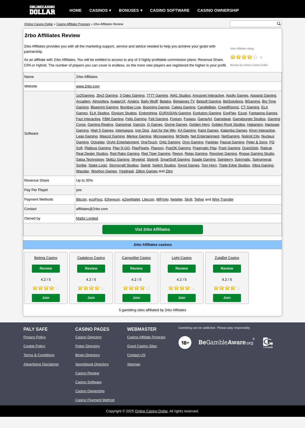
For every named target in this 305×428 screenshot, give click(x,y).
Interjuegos (124, 130)
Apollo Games (237, 95)
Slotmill (152, 159)
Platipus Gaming (97, 148)
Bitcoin (81, 199)
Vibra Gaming (263, 165)
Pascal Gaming (232, 142)
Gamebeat (222, 119)
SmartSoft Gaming (175, 159)
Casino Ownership (218, 10)
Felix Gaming (136, 119)
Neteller (177, 199)
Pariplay (211, 142)
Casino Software (170, 10)
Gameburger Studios (249, 119)
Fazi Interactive (88, 119)
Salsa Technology (90, 159)
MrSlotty (182, 136)
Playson (157, 148)
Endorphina (148, 113)
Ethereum (112, 199)
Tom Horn (209, 165)
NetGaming (230, 136)
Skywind (138, 159)
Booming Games (156, 107)
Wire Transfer (223, 199)
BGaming (252, 101)
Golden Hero (199, 124)
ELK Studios (99, 113)
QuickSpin (250, 148)
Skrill (188, 199)
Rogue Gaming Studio (256, 153)
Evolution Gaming (207, 113)
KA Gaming (187, 130)
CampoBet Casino (136, 258)
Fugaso (190, 119)
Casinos (98, 10)
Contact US (136, 355)
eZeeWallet (131, 199)
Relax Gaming (196, 153)
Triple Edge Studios (234, 165)
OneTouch (149, 142)
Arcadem (83, 101)
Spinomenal (261, 159)
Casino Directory (88, 337)
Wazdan (82, 171)
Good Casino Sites (142, 346)
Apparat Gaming (263, 95)
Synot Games (189, 165)
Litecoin (148, 199)
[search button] (279, 23)
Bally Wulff (149, 101)
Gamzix (139, 124)
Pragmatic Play (204, 148)
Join (45, 298)
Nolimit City (250, 136)
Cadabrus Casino (91, 258)
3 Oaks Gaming (132, 95)
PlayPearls (140, 148)
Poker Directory (87, 346)
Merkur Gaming (139, 136)
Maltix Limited (87, 218)
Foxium (176, 119)
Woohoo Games (104, 171)
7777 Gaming (157, 95)
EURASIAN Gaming (175, 113)
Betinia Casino (46, 258)
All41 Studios (180, 95)
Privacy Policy (34, 337)
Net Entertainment (205, 136)
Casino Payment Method (94, 400)
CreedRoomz (228, 107)
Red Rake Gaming (124, 153)
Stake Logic (97, 165)
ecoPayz (96, 199)
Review (46, 268)
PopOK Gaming (178, 148)
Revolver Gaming (223, 153)
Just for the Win (163, 130)
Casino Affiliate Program (146, 337)
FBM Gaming (112, 119)
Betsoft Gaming (208, 101)
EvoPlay (229, 113)
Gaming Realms (101, 124)
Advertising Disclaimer (41, 364)
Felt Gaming (158, 119)
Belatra (165, 101)
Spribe (81, 165)
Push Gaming (229, 148)
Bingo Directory (87, 355)
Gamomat (123, 124)
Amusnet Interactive (208, 95)
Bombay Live (130, 107)
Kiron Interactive (262, 130)
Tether (199, 199)
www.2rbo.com (88, 86)
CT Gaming (250, 107)
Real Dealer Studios (92, 153)
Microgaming (163, 136)
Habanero (255, 124)
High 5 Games (102, 130)
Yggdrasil (126, 171)
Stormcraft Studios (123, 165)
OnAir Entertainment (123, 142)
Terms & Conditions (39, 355)
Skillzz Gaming (118, 159)
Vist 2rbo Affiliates (152, 229)
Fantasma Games (263, 113)
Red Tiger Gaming (156, 153)
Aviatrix (133, 101)
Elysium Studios (124, 113)
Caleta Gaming (183, 107)
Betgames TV (183, 101)
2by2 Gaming (107, 95)
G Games (154, 124)
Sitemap (133, 364)
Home (76, 10)
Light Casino (181, 258)
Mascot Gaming (112, 136)
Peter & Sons (256, 142)
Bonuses (129, 10)
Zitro (169, 171)
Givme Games (175, 124)
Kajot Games (208, 130)
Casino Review (87, 373)
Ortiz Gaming (169, 142)
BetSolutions (233, 101)
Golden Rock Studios (228, 124)
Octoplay (98, 142)
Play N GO (121, 148)
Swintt (145, 165)
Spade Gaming (204, 159)
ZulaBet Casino (227, 258)
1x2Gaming (85, 95)
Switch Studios (164, 165)
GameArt (205, 119)
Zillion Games (147, 171)
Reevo (177, 153)
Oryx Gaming (192, 142)
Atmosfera (100, 101)
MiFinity (162, 199)
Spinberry (225, 159)
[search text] (254, 24)
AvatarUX (118, 101)
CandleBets (206, 107)
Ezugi (242, 113)
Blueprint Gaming (104, 107)
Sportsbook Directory (91, 364)
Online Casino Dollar (151, 411)
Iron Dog (142, 130)
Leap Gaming (87, 136)
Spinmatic (242, 159)
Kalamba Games (234, 130)
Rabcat (266, 148)
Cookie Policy (34, 346)
